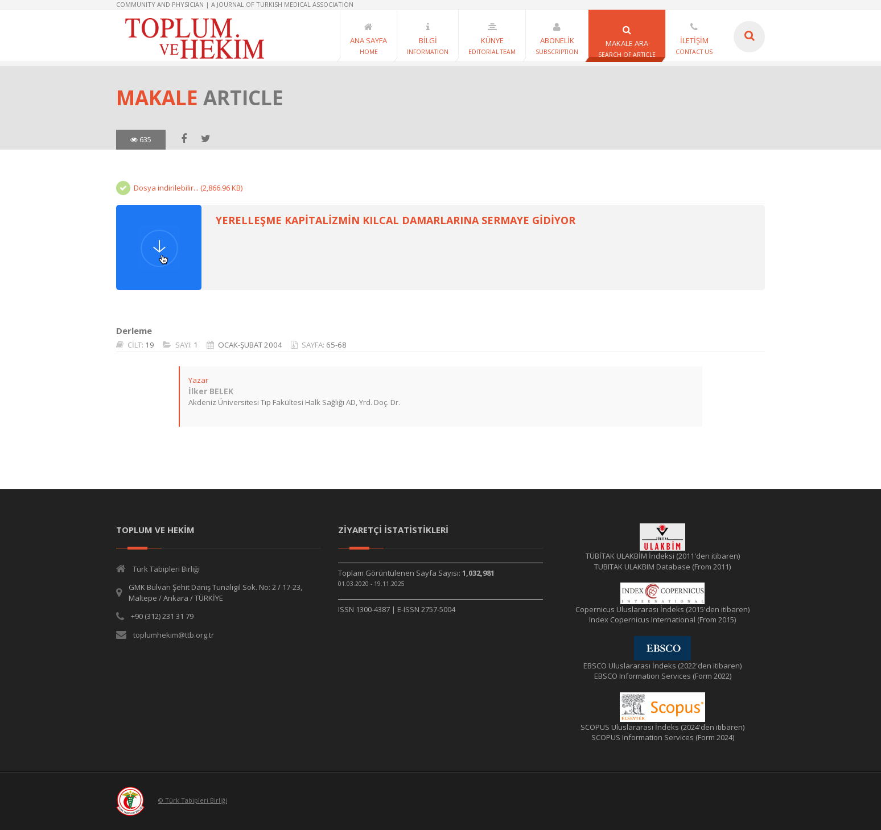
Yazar (198, 380)
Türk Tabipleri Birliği (166, 569)
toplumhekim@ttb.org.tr (173, 635)
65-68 (336, 345)
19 (149, 345)
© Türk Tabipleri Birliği (192, 800)
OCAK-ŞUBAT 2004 (250, 345)
